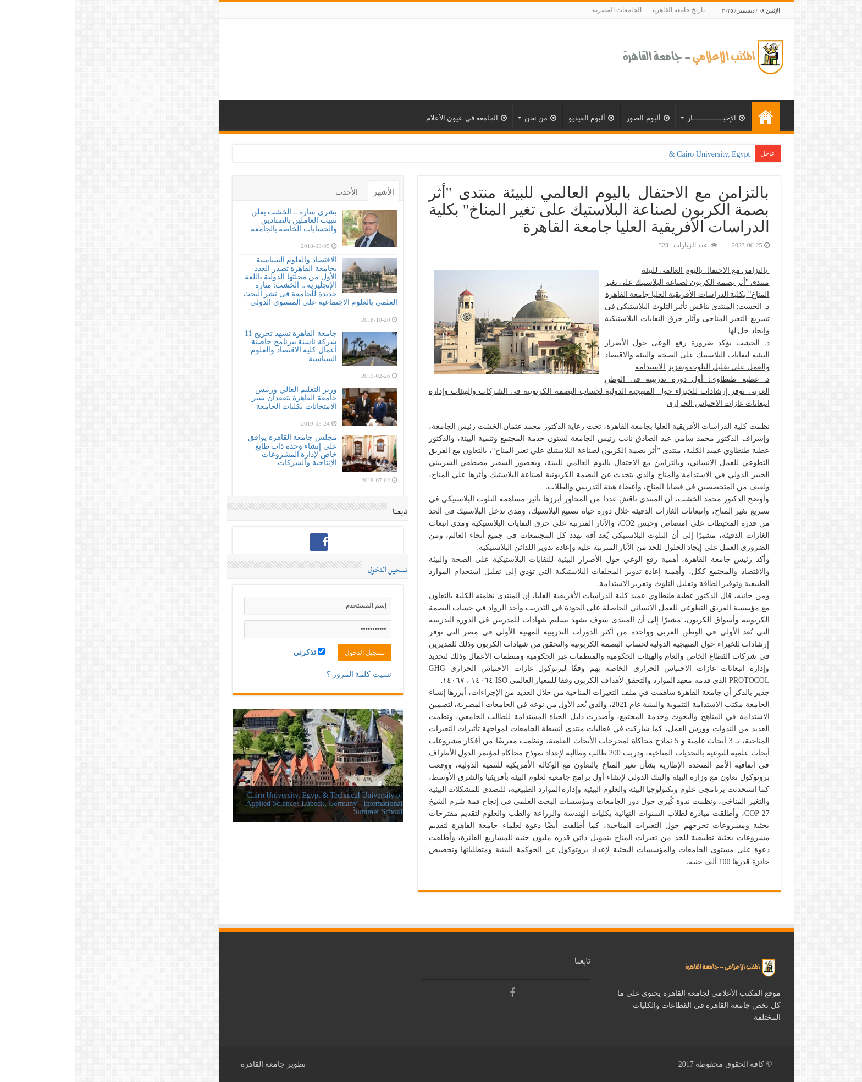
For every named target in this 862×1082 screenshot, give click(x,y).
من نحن (465, 118)
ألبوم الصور (572, 118)
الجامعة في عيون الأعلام (391, 118)
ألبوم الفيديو (516, 118)
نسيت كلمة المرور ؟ (283, 674)
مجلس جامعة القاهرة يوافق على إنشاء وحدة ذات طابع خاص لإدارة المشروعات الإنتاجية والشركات (217, 450)
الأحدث (271, 192)
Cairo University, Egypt (638, 154)
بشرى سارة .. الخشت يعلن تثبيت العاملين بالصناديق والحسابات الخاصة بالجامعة (218, 220)
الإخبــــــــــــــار (641, 118)
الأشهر (308, 192)
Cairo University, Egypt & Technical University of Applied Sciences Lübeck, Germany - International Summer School (248, 803)
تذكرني (234, 652)
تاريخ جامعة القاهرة (603, 10)
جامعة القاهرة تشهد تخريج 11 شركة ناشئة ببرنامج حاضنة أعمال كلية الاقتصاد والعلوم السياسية (215, 346)
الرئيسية (690, 116)
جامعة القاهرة (187, 1064)
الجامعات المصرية (541, 10)
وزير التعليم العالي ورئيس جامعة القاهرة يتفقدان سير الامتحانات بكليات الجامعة (219, 398)
